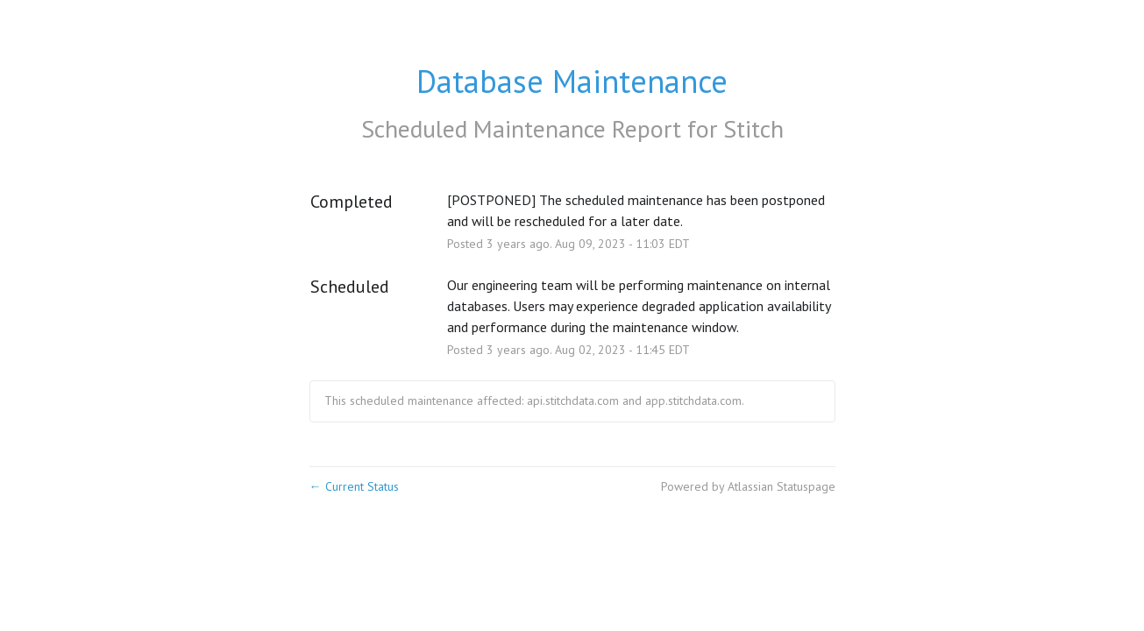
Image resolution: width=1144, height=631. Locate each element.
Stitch (753, 128)
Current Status (354, 486)
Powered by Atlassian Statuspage (748, 486)
